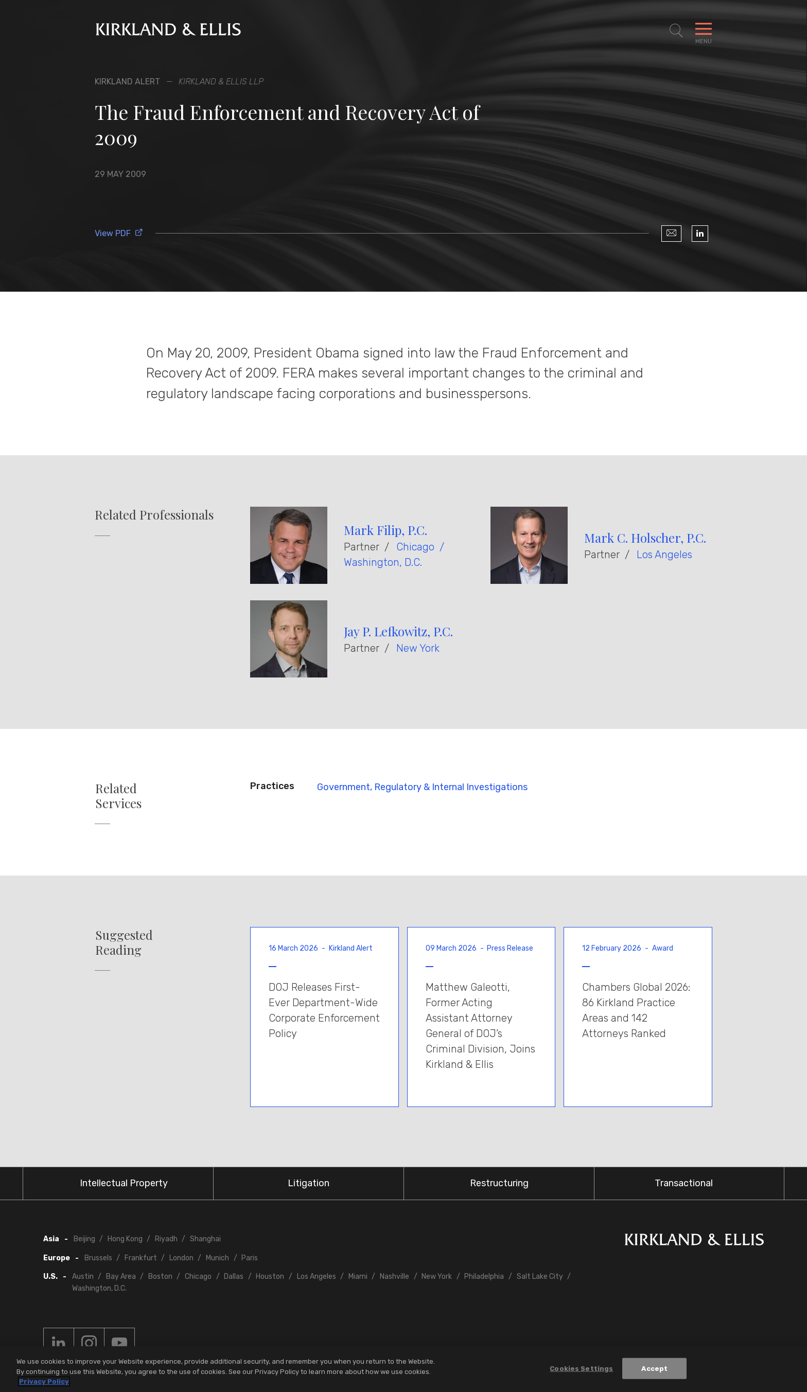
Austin (83, 1276)
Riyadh (166, 1239)
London (181, 1258)
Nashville (394, 1276)
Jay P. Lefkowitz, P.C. (398, 631)
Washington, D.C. (383, 562)
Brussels (98, 1258)
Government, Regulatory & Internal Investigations (422, 787)
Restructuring (499, 1183)
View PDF (119, 233)
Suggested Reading (124, 942)
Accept (654, 1368)
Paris (249, 1258)
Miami (357, 1276)
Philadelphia (484, 1276)
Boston (160, 1276)
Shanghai (205, 1239)
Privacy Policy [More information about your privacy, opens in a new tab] (44, 1381)
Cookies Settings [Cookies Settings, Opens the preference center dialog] (581, 1368)
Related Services (118, 795)
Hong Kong (125, 1239)
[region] (403, 1369)
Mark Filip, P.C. (385, 530)
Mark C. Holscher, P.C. (645, 537)
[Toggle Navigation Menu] (703, 31)
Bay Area (121, 1276)
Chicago (415, 547)
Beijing (84, 1239)
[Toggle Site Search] (676, 31)
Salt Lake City (540, 1276)
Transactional (684, 1183)
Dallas (233, 1276)
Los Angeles (664, 554)
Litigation (308, 1183)
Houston (270, 1276)
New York (418, 648)
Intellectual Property (124, 1183)
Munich (217, 1258)
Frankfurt (141, 1258)
